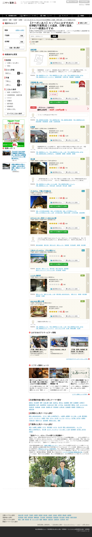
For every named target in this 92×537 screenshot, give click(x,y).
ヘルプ (78, 524)
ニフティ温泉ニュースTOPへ (80, 394)
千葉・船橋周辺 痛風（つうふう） (66, 184)
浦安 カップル (60, 245)
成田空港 (31, 409)
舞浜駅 (64, 270)
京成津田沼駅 (57, 121)
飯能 (41, 519)
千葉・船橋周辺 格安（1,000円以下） (45, 153)
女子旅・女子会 (75, 418)
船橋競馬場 (32, 405)
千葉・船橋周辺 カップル (42, 75)
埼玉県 (26, 515)
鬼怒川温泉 (73, 517)
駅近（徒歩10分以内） (35, 416)
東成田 (73, 407)
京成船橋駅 (77, 77)
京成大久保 (50, 405)
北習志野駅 (82, 212)
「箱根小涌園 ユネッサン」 (51, 445)
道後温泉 (56, 517)
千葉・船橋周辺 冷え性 (79, 120)
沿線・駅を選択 (14, 48)
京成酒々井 (49, 407)
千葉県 (31, 515)
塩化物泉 (45, 420)
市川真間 (36, 403)
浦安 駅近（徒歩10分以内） (63, 294)
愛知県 (64, 515)
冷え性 (56, 418)
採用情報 (87, 529)
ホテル (52, 418)
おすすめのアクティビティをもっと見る (77, 359)
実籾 (56, 405)
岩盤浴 (83, 418)
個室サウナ (39, 420)
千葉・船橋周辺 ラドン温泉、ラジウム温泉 (46, 184)
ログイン (81, 4)
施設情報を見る (57, 63)
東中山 (61, 403)
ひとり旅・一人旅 (76, 416)
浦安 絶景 (52, 268)
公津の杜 (61, 407)
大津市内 (62, 519)
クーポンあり (50, 39)
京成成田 (68, 407)
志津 (77, 405)
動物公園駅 (73, 328)
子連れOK (32, 420)
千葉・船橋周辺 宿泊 (54, 120)
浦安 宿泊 (46, 245)
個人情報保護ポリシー (40, 529)
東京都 (45, 515)
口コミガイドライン (69, 524)
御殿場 (45, 519)
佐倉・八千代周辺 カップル (69, 211)
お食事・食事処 (65, 416)
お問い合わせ (86, 524)
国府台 (31, 403)
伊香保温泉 (49, 517)
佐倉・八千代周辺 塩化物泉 (42, 211)
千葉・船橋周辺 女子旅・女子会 (75, 75)
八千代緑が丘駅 (59, 212)
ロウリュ (68, 418)
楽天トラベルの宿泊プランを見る (58, 102)
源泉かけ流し (53, 420)
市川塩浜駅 (73, 245)
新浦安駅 (67, 245)
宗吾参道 (55, 407)
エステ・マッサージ (35, 418)
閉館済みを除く (61, 39)
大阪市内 (50, 519)
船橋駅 (63, 153)
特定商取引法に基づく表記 (54, 529)
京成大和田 (67, 405)
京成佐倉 (37, 407)
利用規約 (64, 529)
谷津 (37, 405)
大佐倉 (43, 407)
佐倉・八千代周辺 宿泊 (56, 211)
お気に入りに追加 (72, 63)
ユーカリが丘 (83, 405)
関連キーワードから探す (10, 521)
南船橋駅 (71, 77)
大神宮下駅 (65, 77)
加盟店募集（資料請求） (44, 524)
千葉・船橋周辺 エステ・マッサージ (45, 77)
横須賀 (27, 519)
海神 (71, 403)
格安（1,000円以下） (54, 416)
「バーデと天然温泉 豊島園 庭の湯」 (72, 452)
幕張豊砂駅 (45, 121)
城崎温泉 (36, 517)
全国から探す (20, 30)
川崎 (23, 519)
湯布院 (67, 517)
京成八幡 (45, 403)
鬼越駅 (69, 185)
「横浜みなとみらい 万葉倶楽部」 (47, 449)
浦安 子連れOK (59, 268)
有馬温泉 (30, 517)
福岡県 (69, 515)
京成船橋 (75, 403)
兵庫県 (36, 515)
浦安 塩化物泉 (39, 245)
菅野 (41, 403)
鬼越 (50, 403)
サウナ (45, 416)
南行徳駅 (83, 245)
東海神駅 (69, 153)
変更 (22, 35)
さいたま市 (35, 519)
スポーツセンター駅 (60, 328)
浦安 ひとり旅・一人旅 (49, 294)
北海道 (55, 515)
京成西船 (66, 403)
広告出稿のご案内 (57, 524)
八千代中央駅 (74, 212)
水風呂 (43, 418)
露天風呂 (84, 416)
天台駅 (78, 328)
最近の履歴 (84, 1)
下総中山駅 (52, 185)
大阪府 (50, 515)
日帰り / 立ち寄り (13, 63)
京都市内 (56, 519)
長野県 (60, 515)
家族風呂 (10, 106)
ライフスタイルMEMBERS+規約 (76, 529)
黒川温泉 (62, 517)
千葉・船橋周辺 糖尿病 (66, 120)
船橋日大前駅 (67, 212)
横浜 (19, 519)
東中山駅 (65, 185)
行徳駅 (43, 296)
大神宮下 (82, 403)
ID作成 (88, 4)
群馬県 (41, 515)
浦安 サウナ (74, 294)
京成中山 (55, 403)
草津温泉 (20, 517)
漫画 (59, 420)
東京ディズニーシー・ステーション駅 (45, 270)
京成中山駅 (59, 185)
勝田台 (73, 405)
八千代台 (60, 405)
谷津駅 (50, 121)
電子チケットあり (37, 39)
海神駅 (73, 153)
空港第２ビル (80, 407)
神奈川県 (20, 515)
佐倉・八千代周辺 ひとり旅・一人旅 (45, 212)
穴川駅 (67, 328)
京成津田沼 (43, 405)
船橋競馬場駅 (58, 77)
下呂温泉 (42, 517)
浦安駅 (78, 245)
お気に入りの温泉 (72, 1)
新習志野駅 (38, 121)
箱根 (25, 517)
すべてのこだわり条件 (14, 113)
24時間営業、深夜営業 (14, 95)
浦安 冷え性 (52, 245)
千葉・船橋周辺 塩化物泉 (42, 120)
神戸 (67, 519)
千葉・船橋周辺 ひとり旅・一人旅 (57, 75)
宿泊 (47, 418)
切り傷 (44, 429)
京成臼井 (31, 407)
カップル (61, 418)
